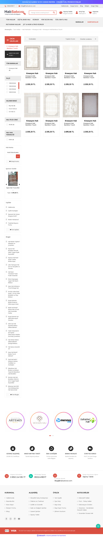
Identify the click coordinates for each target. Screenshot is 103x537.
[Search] (42, 13)
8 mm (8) (11, 139)
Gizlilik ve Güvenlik (36, 504)
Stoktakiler (32, 39)
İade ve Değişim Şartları (38, 508)
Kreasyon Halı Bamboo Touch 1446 (50, 76)
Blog (81, 6)
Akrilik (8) (11, 124)
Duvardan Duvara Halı (86, 513)
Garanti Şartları (35, 511)
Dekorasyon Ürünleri (85, 504)
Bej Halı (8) (12, 106)
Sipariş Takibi (34, 514)
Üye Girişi (58, 501)
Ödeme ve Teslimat (37, 501)
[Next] (19, 184)
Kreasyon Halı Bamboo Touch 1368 (69, 76)
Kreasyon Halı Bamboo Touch (52, 29)
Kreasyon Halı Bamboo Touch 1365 (50, 124)
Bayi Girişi (58, 504)
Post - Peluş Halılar (85, 501)
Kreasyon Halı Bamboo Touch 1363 (88, 124)
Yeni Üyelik (58, 498)
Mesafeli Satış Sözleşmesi (39, 498)
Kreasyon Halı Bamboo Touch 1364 (69, 124)
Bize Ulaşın (10, 504)
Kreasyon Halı (32, 73)
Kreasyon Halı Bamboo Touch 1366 (31, 124)
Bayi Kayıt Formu (60, 508)
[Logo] (15, 12)
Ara (18, 156)
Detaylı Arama (14, 161)
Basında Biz (10, 501)
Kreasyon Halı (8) (13, 69)
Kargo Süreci (74, 6)
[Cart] (93, 12)
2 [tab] (53, 435)
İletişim (87, 6)
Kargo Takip (94, 6)
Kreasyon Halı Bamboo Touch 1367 (88, 76)
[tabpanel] (15, 421)
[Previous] (6, 184)
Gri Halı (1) (12, 111)
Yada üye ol (82, 13)
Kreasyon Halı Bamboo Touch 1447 (31, 76)
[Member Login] (82, 12)
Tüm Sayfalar (14, 230)
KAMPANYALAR (93, 22)
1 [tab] (50, 435)
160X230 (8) (12, 92)
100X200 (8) (12, 83)
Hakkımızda (64, 6)
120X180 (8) (12, 89)
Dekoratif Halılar (84, 498)
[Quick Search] (10, 156)
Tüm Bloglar (14, 394)
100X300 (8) (12, 86)
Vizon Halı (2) (13, 109)
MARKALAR (79, 22)
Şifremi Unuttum (60, 511)
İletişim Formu (11, 508)
